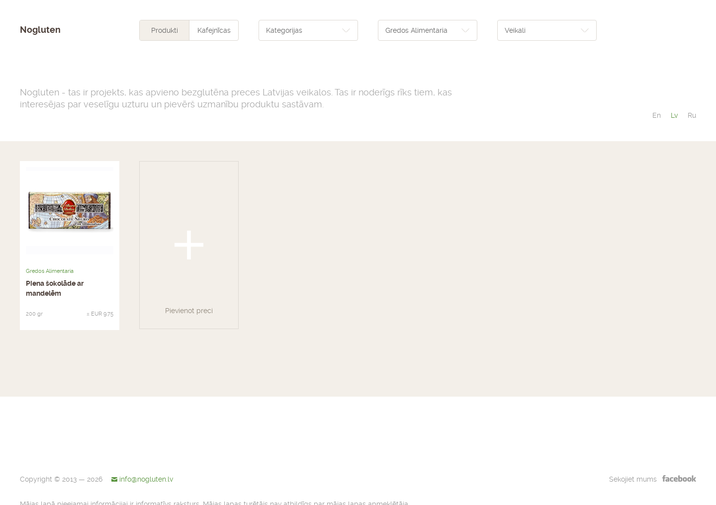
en (656, 115)
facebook (679, 478)
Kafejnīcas (214, 30)
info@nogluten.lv (146, 479)
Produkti (164, 30)
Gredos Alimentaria (50, 271)
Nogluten (40, 30)
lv (674, 115)
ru (692, 115)
